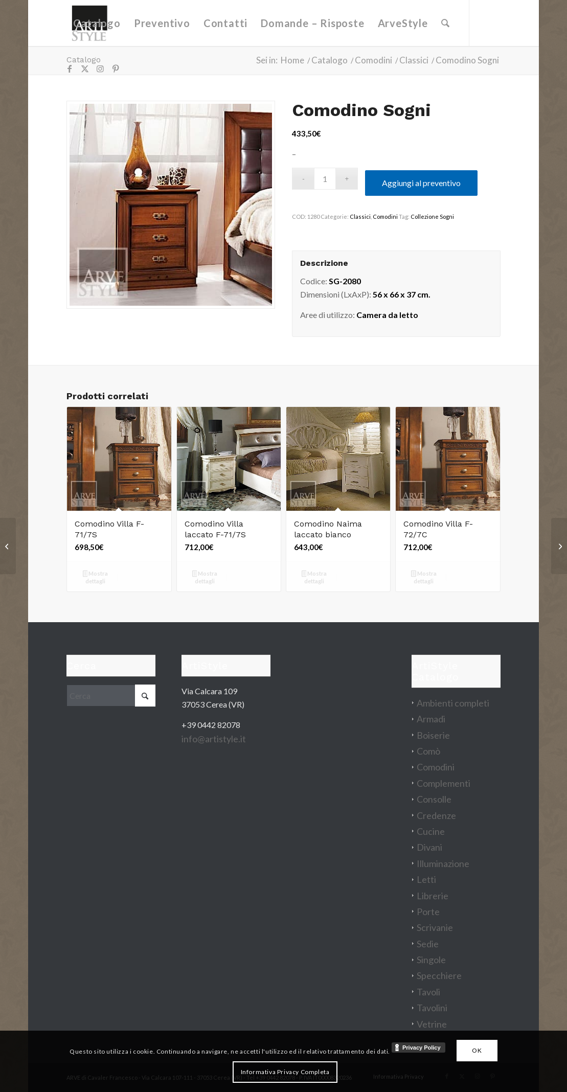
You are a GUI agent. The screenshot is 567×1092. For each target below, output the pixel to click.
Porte (428, 911)
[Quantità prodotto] (325, 179)
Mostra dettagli (95, 577)
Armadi (431, 718)
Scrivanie (435, 927)
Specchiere (439, 975)
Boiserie (433, 735)
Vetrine (432, 1024)
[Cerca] (445, 23)
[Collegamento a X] (85, 68)
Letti (426, 879)
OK (477, 1050)
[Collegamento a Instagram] (100, 68)
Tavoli (428, 991)
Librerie (432, 895)
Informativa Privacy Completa (285, 1072)
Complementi (443, 783)
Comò (428, 751)
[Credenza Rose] (8, 546)
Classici (360, 216)
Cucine (431, 831)
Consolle (434, 799)
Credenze (436, 815)
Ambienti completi (453, 703)
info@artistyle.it (214, 738)
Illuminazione (443, 863)
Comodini (385, 216)
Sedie (428, 943)
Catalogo (83, 59)
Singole (431, 959)
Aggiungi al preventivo (421, 183)
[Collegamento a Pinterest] (115, 68)
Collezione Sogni (432, 216)
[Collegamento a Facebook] (69, 68)
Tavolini (432, 1007)
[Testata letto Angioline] (559, 546)
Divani (429, 847)
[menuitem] (96, 23)
